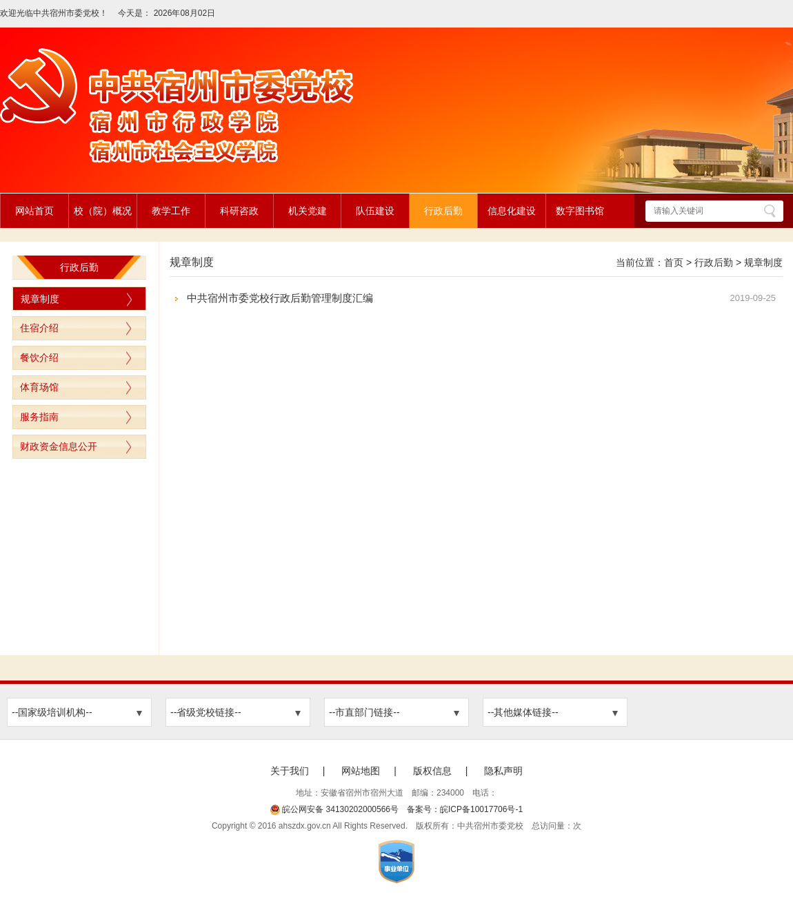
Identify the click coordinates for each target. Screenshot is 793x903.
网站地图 (360, 770)
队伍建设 (375, 210)
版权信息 (432, 770)
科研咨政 (239, 210)
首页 (673, 262)
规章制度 (40, 298)
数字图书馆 (580, 210)
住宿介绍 (39, 327)
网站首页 (34, 210)
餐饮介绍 (39, 357)
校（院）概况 (103, 210)
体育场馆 (39, 387)
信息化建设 (512, 210)
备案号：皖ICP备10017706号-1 (465, 809)
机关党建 (307, 210)
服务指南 (39, 416)
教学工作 (171, 210)
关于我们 (289, 770)
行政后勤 (443, 210)
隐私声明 (503, 770)
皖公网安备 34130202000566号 (334, 809)
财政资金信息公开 (58, 446)
